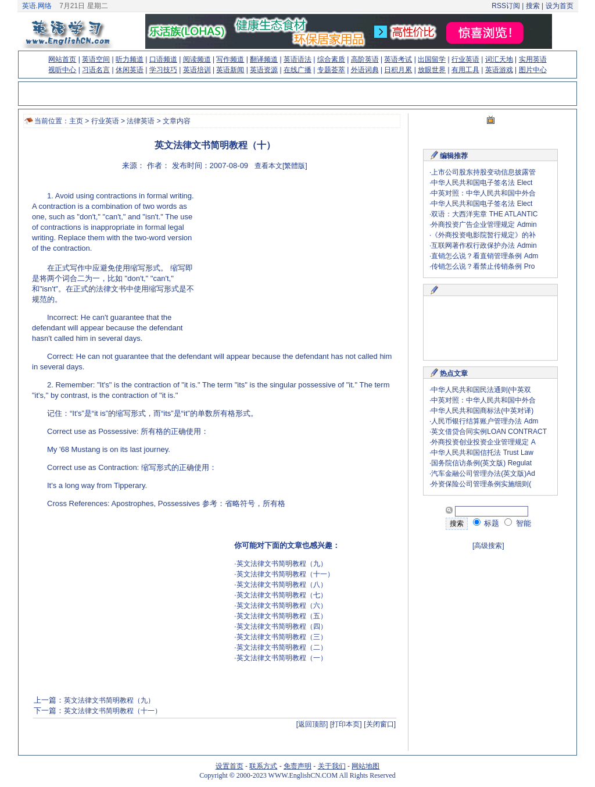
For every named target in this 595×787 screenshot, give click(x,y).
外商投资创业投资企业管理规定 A (483, 442)
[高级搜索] (488, 546)
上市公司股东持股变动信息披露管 (483, 172)
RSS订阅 (506, 6)
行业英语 (465, 59)
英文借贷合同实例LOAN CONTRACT (489, 432)
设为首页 (560, 6)
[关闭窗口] (380, 724)
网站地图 (365, 766)
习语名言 (96, 70)
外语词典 (365, 70)
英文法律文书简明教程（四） (281, 626)
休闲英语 (130, 70)
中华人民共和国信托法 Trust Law (482, 452)
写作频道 (230, 59)
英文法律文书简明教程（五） (281, 616)
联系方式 (263, 766)
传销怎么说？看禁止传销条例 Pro (483, 266)
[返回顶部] (312, 724)
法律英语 (141, 121)
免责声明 (297, 766)
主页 (76, 121)
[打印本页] (346, 724)
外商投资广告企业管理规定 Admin (483, 224)
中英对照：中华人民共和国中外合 (483, 193)
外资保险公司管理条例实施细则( (481, 484)
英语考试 (398, 59)
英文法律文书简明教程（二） (281, 647)
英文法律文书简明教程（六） (281, 605)
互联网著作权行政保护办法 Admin (483, 245)
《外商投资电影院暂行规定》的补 (483, 235)
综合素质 (331, 59)
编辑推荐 (454, 156)
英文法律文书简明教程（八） (281, 585)
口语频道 (163, 59)
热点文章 (454, 373)
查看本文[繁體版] (281, 166)
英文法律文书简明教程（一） (281, 658)
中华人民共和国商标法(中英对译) (482, 411)
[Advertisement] (297, 264)
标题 (486, 523)
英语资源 (264, 70)
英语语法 (297, 59)
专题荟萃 (331, 70)
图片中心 (533, 70)
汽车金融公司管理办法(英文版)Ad (483, 473)
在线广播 (297, 70)
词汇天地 (499, 59)
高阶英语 (365, 59)
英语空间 (96, 59)
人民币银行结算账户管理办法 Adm (484, 421)
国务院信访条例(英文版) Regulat (481, 463)
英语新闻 (230, 70)
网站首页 (62, 59)
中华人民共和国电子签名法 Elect (481, 183)
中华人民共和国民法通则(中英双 (481, 390)
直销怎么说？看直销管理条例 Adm (484, 256)
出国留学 (432, 59)
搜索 (533, 6)
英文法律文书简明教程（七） (281, 595)
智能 (517, 523)
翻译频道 (264, 59)
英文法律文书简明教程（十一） (285, 574)
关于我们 (332, 766)
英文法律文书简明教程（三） (281, 637)
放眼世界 (432, 70)
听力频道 (130, 59)
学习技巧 (163, 70)
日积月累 (398, 70)
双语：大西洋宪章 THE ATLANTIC (484, 214)
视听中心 (62, 70)
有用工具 (465, 70)
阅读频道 (197, 59)
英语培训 (197, 70)
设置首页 (229, 766)
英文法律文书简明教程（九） (281, 564)
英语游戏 (499, 70)
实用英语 (533, 59)
